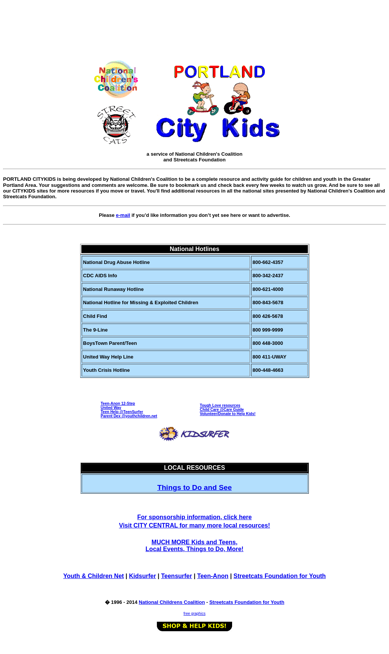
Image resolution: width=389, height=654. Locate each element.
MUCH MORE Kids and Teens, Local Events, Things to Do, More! (194, 545)
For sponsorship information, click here (194, 517)
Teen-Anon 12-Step (118, 403)
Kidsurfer (142, 576)
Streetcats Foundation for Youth (280, 576)
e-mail (123, 215)
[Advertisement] (196, 20)
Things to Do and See (194, 487)
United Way (111, 408)
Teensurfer (176, 576)
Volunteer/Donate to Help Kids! (228, 414)
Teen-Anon (212, 576)
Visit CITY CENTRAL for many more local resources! (194, 525)
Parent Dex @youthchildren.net (129, 416)
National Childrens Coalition (172, 602)
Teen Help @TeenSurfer (122, 412)
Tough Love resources (220, 405)
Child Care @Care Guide (222, 410)
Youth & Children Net (93, 576)
